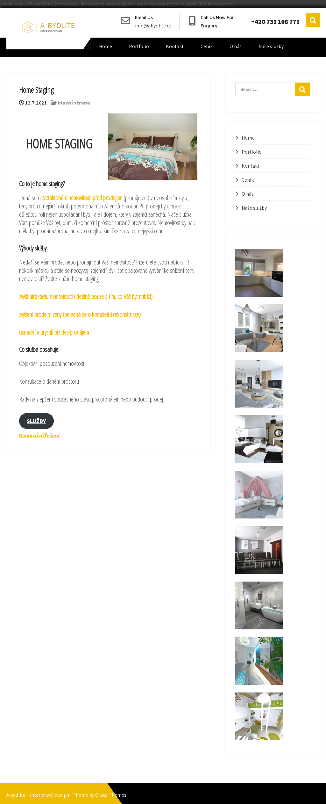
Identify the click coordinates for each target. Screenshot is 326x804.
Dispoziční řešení (39, 435)
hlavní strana (74, 102)
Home (105, 46)
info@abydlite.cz (153, 25)
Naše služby (271, 46)
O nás (236, 46)
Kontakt (175, 46)
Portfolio (139, 46)
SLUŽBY (36, 420)
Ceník (207, 46)
